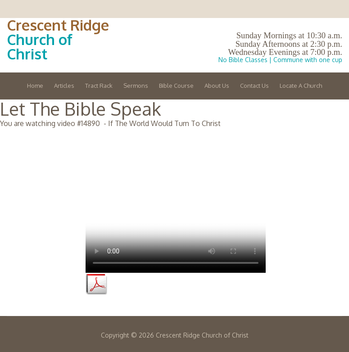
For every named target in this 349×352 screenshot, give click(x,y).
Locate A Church (301, 85)
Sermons (135, 85)
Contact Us (254, 85)
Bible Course (176, 85)
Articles (64, 85)
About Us (216, 85)
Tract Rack (99, 85)
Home (35, 85)
